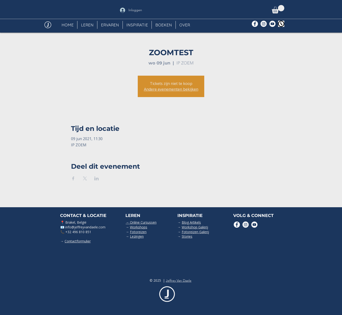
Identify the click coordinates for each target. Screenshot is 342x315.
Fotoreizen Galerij (195, 232)
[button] (278, 9)
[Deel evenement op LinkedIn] (96, 178)
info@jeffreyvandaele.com (85, 227)
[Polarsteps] (281, 24)
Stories (187, 236)
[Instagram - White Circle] (264, 24)
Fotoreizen (138, 232)
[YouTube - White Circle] (272, 24)
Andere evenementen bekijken (171, 89)
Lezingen (137, 236)
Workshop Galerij (195, 227)
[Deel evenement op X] (85, 178)
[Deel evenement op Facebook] (73, 178)
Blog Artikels (191, 222)
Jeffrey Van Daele (178, 280)
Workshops (138, 227)
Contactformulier (78, 241)
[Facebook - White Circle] (255, 24)
